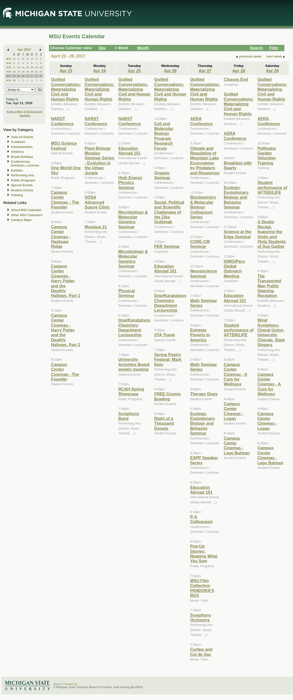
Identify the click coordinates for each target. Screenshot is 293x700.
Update (24, 116)
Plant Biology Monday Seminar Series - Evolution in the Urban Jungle (99, 160)
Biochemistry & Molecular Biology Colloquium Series (203, 207)
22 (41, 71)
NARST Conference (62, 121)
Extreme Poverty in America (200, 335)
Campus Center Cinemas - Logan (233, 411)
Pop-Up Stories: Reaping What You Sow (203, 553)
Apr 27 (205, 70)
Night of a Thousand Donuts (164, 423)
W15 (8, 67)
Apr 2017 (24, 49)
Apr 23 (66, 70)
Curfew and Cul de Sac (201, 651)
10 (18, 67)
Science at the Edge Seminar (237, 234)
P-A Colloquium (201, 519)
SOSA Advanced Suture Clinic (97, 202)
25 (23, 76)
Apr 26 (170, 70)
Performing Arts (22, 175)
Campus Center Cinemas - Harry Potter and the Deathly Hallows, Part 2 (65, 330)
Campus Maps (21, 220)
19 (27, 71)
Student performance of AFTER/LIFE (239, 330)
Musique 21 (96, 227)
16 (14, 71)
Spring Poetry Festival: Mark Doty (168, 359)
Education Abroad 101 (129, 150)
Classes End (236, 79)
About (57, 684)
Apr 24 (99, 70)
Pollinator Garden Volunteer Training (267, 155)
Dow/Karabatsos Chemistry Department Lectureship (134, 327)
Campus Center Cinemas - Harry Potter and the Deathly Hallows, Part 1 (65, 281)
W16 (8, 71)
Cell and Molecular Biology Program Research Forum (163, 136)
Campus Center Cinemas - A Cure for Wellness (235, 374)
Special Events (21, 185)
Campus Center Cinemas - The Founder (65, 199)
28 (23, 58)
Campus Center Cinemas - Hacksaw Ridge (61, 237)
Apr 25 (134, 70)
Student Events (22, 190)
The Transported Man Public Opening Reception (269, 286)
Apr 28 (238, 70)
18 (23, 71)
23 (14, 76)
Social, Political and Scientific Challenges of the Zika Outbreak (169, 212)
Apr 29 (272, 70)
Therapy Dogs (203, 394)
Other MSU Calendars (27, 215)
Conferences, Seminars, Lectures (25, 163)
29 (27, 58)
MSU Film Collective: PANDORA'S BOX (202, 588)
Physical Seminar (126, 293)
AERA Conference (201, 121)
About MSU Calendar (26, 210)
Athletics (17, 152)
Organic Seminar (162, 175)
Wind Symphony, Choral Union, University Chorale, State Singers (271, 332)
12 (27, 67)
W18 (8, 80)
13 (32, 67)
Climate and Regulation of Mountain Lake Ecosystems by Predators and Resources (204, 160)
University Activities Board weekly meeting (133, 364)
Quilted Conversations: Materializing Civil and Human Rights (66, 89)
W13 (8, 58)
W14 (8, 63)
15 (41, 67)
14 (36, 67)
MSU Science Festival (64, 145)
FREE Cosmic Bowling (167, 396)
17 (18, 71)
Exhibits (17, 170)
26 (14, 58)
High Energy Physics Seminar (130, 182)
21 (36, 71)
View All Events (22, 137)
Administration (21, 147)
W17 (8, 76)
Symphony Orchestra (200, 617)
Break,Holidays (22, 157)
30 (32, 58)
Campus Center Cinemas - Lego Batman (237, 445)
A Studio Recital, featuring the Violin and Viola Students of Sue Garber (271, 234)
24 (18, 76)
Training (17, 195)
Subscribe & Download (24, 112)
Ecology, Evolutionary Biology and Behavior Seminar (202, 423)
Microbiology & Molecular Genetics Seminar (133, 219)
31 (36, 58)
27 (18, 58)
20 (32, 71)
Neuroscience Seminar (203, 273)
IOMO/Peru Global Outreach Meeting (234, 268)
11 (23, 67)
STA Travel (164, 335)
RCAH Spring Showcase (131, 391)
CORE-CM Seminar (200, 244)
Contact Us (70, 684)
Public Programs (23, 180)
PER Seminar (167, 246)
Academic (18, 142)
